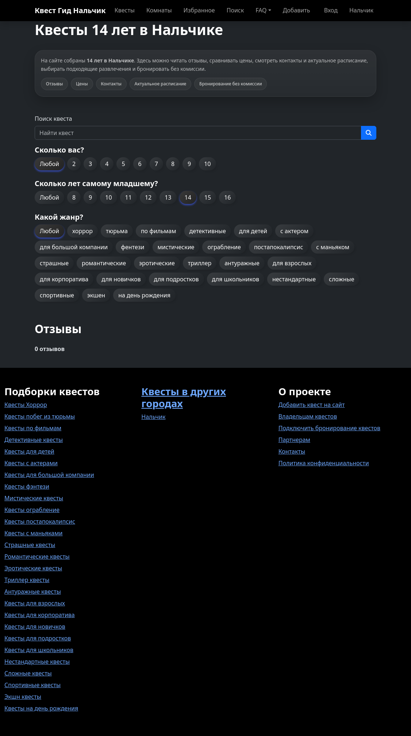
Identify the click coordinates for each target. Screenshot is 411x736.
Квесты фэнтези (26, 486)
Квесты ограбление (31, 510)
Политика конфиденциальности (324, 463)
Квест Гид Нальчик (70, 10)
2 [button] (74, 164)
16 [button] (227, 197)
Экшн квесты (22, 697)
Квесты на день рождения (41, 708)
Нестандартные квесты (37, 662)
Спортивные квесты (32, 685)
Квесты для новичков (34, 627)
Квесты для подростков (37, 638)
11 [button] (128, 197)
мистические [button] (176, 247)
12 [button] (148, 197)
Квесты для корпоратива (39, 615)
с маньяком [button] (332, 247)
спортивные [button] (57, 295)
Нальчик (361, 10)
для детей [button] (253, 231)
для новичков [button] (121, 279)
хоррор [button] (82, 231)
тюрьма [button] (117, 231)
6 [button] (140, 164)
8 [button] (172, 164)
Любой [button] (49, 164)
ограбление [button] (224, 247)
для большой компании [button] (74, 247)
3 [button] (90, 164)
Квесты (125, 10)
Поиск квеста (53, 119)
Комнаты (159, 10)
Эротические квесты (33, 568)
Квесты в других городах (183, 397)
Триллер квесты (26, 580)
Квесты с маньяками (33, 533)
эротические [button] (157, 263)
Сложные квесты (28, 673)
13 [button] (168, 197)
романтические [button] (104, 263)
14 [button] (188, 197)
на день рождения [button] (144, 295)
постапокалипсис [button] (278, 247)
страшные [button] (54, 263)
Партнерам (294, 440)
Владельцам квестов (308, 416)
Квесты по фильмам (32, 428)
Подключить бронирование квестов (329, 428)
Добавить (296, 10)
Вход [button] (331, 10)
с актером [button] (294, 231)
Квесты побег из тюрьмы (39, 416)
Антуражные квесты (32, 591)
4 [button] (106, 164)
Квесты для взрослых (34, 603)
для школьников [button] (235, 279)
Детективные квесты (33, 440)
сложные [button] (341, 279)
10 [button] (207, 164)
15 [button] (207, 197)
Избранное (199, 10)
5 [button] (123, 164)
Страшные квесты (29, 545)
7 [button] (156, 164)
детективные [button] (207, 231)
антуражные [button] (242, 263)
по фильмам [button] (158, 231)
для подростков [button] (176, 279)
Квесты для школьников (38, 650)
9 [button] (189, 164)
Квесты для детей (29, 451)
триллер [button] (199, 263)
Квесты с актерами (31, 463)
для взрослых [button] (292, 263)
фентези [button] (132, 247)
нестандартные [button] (294, 279)
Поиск (235, 10)
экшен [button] (96, 295)
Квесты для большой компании (49, 475)
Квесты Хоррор (25, 405)
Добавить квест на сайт (312, 405)
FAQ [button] (261, 10)
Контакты (292, 451)
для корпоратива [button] (64, 279)
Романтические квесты (37, 556)
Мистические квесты (33, 498)
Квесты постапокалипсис (39, 521)
